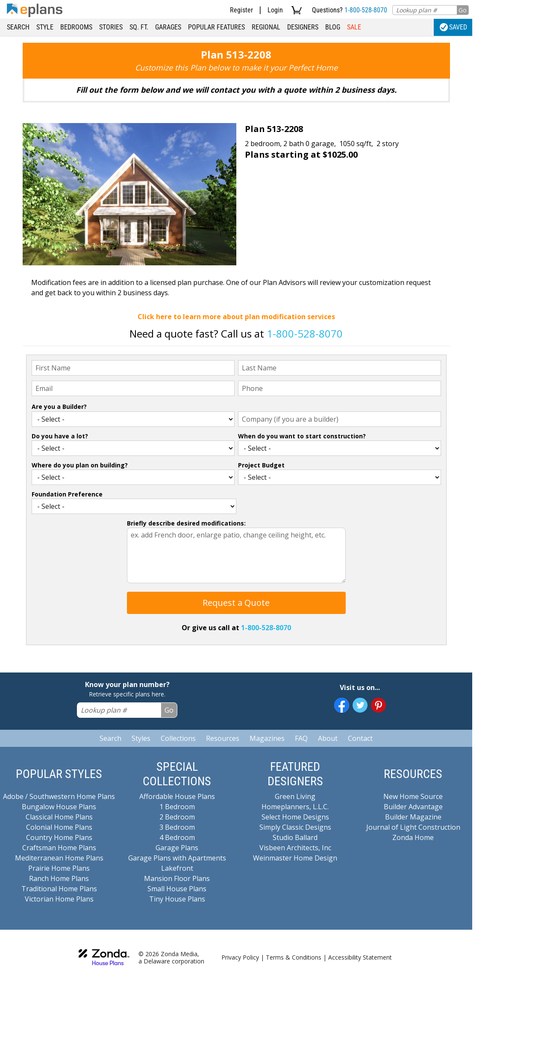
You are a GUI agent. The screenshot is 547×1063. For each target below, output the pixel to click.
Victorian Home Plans (59, 899)
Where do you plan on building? (80, 465)
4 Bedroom (177, 837)
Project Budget (261, 465)
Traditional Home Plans (59, 888)
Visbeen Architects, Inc (295, 847)
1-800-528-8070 (365, 10)
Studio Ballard (295, 837)
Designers (302, 27)
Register (241, 10)
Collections (178, 738)
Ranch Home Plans (59, 878)
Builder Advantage (413, 806)
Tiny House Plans (177, 899)
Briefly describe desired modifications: (186, 523)
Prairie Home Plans (59, 868)
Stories (111, 27)
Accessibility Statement (360, 957)
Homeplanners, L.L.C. (295, 806)
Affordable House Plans (177, 796)
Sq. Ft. (138, 27)
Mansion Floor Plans (177, 878)
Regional (266, 27)
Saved (453, 27)
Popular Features (216, 27)
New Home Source (413, 796)
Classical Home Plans (59, 817)
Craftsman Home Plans (59, 847)
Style (44, 27)
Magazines (267, 738)
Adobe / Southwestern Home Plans (59, 796)
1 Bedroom (177, 806)
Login (275, 10)
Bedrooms (76, 27)
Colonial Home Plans (59, 827)
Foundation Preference (67, 494)
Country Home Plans (59, 837)
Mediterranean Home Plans (59, 858)
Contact (360, 738)
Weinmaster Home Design (295, 858)
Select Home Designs (295, 817)
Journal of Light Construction (413, 827)
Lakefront (177, 868)
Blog (332, 27)
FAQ (301, 738)
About (328, 738)
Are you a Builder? (59, 406)
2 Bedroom (177, 817)
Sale (354, 27)
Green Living (295, 796)
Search (18, 27)
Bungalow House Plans (59, 806)
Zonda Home (413, 837)
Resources (222, 738)
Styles (141, 738)
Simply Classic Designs (295, 827)
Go (463, 10)
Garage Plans (177, 847)
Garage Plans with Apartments (177, 858)
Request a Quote (236, 602)
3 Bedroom (177, 827)
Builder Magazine (413, 817)
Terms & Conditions (293, 957)
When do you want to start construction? (302, 436)
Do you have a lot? (60, 436)
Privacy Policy (240, 957)
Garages (168, 27)
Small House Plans (176, 888)
